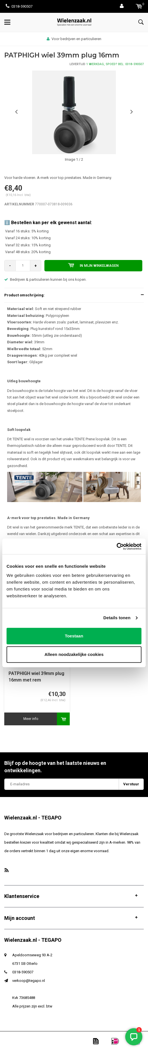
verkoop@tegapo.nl (28, 980)
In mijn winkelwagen (93, 265)
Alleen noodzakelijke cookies (74, 654)
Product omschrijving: (24, 295)
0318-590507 (19, 6)
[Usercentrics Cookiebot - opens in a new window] (116, 546)
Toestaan (74, 635)
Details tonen (116, 617)
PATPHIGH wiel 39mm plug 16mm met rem (36, 677)
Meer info (30, 719)
